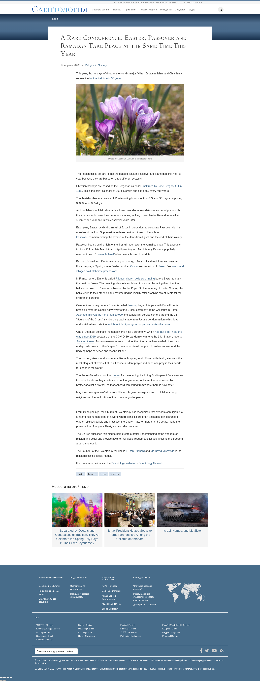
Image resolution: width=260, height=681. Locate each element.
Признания (130, 9)
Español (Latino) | (48, 629)
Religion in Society (96, 65)
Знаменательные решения (47, 600)
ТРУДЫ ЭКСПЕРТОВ (78, 578)
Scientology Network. (151, 463)
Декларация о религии (144, 604)
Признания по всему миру (49, 592)
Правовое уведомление (201, 660)
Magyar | (171, 632)
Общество (180, 9)
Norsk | (86, 636)
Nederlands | (44, 636)
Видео (192, 9)
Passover (81, 237)
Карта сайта (40, 663)
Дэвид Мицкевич (110, 609)
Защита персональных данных (111, 660)
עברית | (43, 632)
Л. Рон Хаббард (109, 586)
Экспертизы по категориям (77, 587)
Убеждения (165, 9)
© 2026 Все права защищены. (64, 660)
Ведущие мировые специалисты (79, 595)
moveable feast (105, 254)
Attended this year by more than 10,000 (99, 314)
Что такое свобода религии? (142, 587)
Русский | (170, 636)
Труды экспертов (148, 9)
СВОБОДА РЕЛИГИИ (141, 578)
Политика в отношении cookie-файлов (169, 660)
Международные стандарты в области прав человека (143, 597)
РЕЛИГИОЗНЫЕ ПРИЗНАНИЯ (51, 578)
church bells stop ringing (140, 278)
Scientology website (123, 463)
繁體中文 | (44, 625)
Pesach (163, 266)
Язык (37, 618)
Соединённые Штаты (49, 586)
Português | (130, 636)
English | (127, 625)
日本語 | (128, 632)
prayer (116, 375)
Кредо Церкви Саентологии (109, 597)
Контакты (218, 660)
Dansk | (85, 625)
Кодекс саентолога (111, 604)
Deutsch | (86, 629)
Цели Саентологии (111, 591)
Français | (128, 629)
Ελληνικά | (169, 629)
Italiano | (85, 632)
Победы (117, 9)
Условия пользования (139, 660)
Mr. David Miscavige (162, 451)
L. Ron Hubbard (135, 451)
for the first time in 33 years (105, 78)
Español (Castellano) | (176, 625)
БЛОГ (55, 19)
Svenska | (44, 640)
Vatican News (85, 341)
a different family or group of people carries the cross (139, 324)
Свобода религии (101, 9)
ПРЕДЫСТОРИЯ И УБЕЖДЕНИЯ (108, 578)
